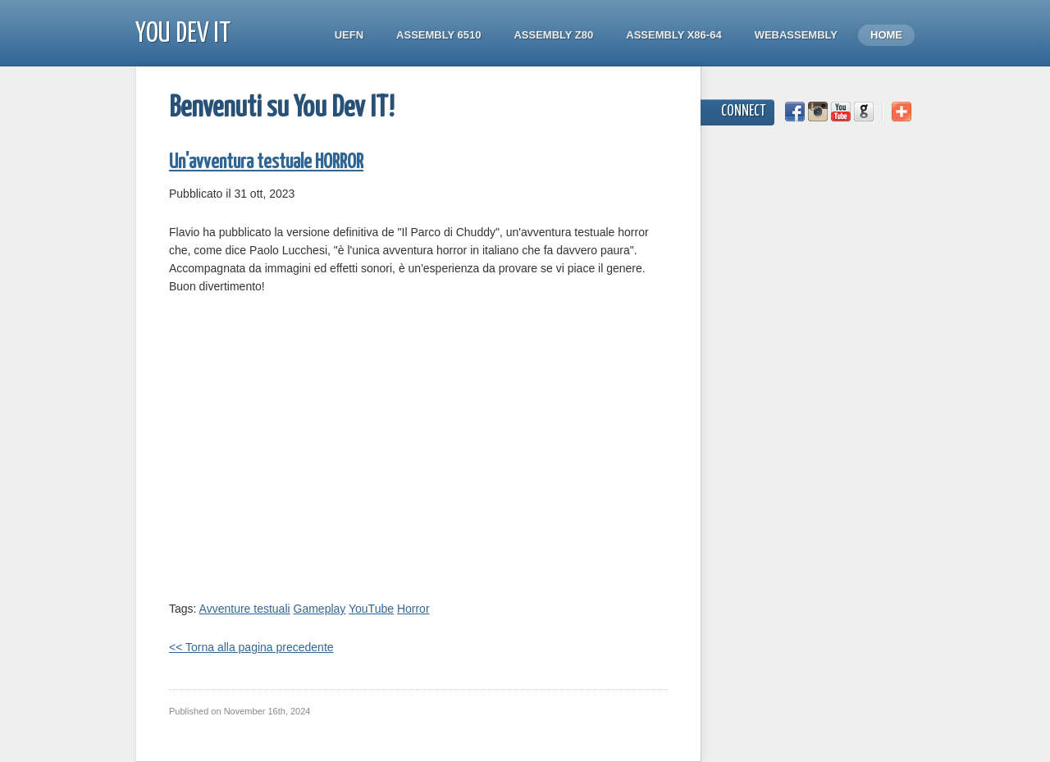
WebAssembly (796, 35)
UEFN (349, 35)
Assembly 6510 (438, 35)
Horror (413, 608)
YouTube (371, 608)
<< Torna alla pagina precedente (251, 647)
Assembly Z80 (553, 35)
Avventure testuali (244, 608)
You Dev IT (183, 34)
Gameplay (320, 608)
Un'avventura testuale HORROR (266, 162)
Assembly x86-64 (673, 35)
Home (886, 35)
